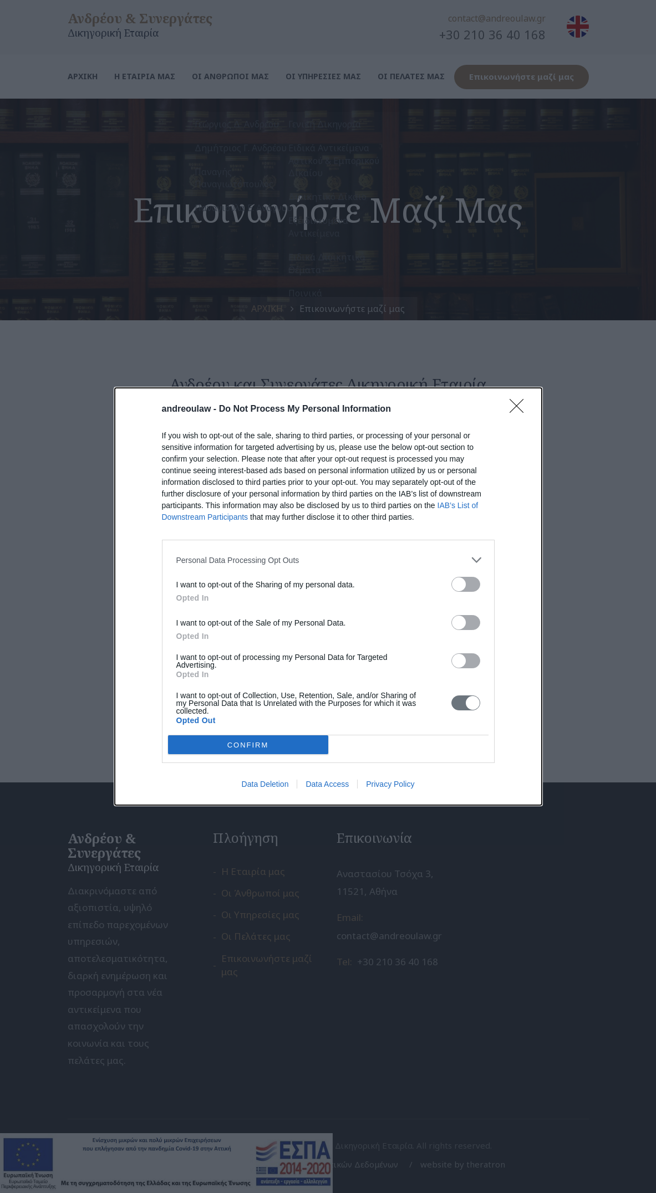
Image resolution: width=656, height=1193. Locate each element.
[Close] (520, 409)
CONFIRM (248, 744)
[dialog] (328, 596)
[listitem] (328, 560)
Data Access (327, 784)
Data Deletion (265, 784)
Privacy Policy (390, 784)
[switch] (465, 584)
